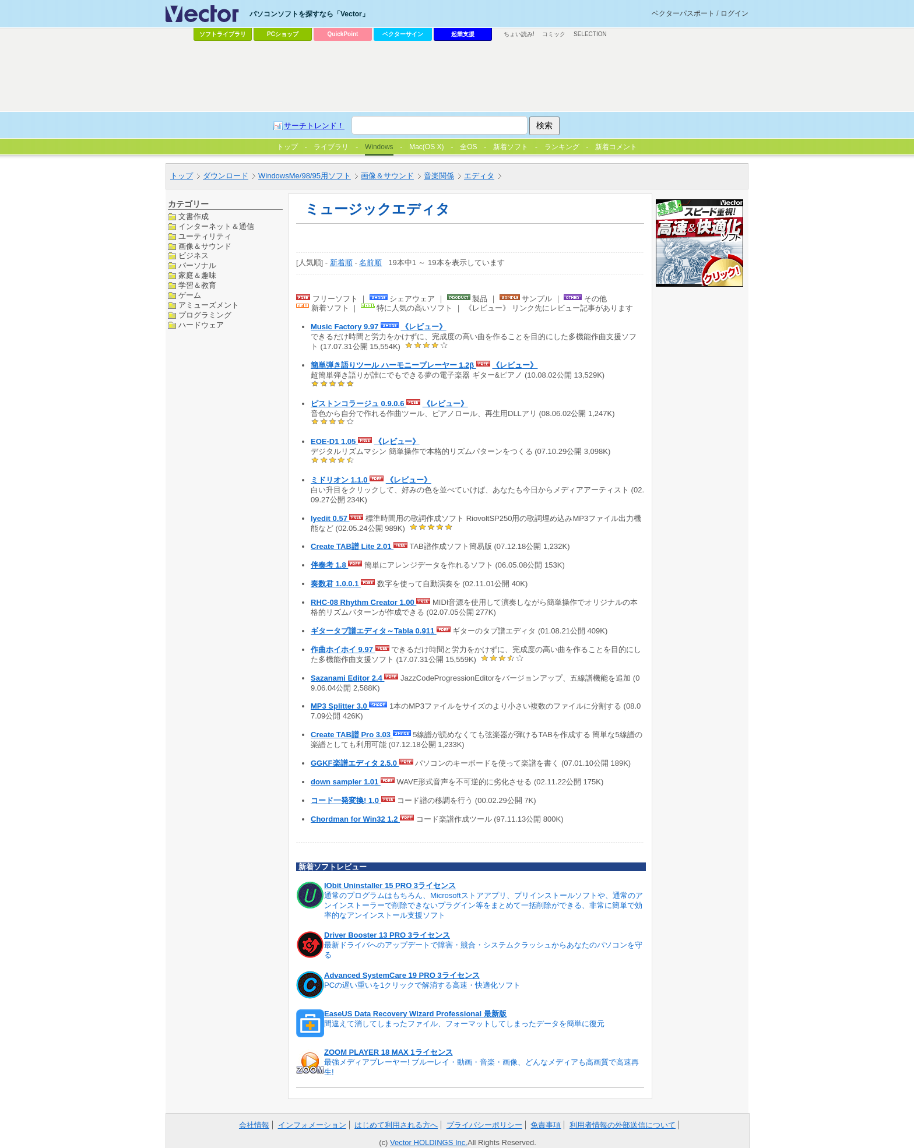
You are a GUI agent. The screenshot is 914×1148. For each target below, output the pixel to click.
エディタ (479, 175)
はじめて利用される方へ (396, 1125)
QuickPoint (343, 34)
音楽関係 (439, 175)
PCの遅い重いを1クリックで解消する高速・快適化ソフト (422, 985)
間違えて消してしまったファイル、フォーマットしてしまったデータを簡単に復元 (464, 1023)
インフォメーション (312, 1125)
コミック (553, 34)
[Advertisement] (457, 76)
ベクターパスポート (683, 13)
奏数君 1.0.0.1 (336, 583)
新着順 (341, 262)
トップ (181, 175)
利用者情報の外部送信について (623, 1125)
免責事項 (545, 1125)
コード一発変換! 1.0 (346, 800)
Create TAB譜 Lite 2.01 (352, 546)
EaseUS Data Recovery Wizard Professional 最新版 (415, 1013)
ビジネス (193, 255)
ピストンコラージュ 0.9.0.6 (358, 403)
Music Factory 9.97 (346, 326)
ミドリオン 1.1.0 (340, 480)
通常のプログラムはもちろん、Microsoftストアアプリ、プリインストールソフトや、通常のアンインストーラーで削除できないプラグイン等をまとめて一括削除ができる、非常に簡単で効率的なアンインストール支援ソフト (483, 905)
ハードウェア (201, 325)
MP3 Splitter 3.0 (340, 706)
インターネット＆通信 (216, 226)
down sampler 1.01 (346, 781)
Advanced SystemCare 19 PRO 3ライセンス (402, 975)
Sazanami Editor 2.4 (347, 678)
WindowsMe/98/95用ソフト (304, 175)
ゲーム (189, 295)
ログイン (734, 13)
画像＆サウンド (387, 175)
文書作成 (193, 216)
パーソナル (197, 265)
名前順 (370, 262)
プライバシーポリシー (484, 1125)
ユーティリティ (204, 236)
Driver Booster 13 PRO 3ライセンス (387, 935)
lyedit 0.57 (330, 518)
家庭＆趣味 (197, 275)
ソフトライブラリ (222, 34)
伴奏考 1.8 (329, 565)
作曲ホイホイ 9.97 (343, 649)
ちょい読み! (519, 34)
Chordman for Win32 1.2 (355, 819)
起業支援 (462, 34)
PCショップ (282, 34)
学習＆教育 (197, 285)
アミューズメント (208, 305)
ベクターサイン (402, 34)
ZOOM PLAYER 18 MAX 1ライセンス (388, 1052)
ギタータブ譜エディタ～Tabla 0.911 (374, 630)
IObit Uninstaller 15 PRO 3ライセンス (390, 885)
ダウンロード (225, 175)
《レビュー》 (424, 326)
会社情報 (254, 1125)
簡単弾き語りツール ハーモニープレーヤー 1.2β (393, 365)
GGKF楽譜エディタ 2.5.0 (355, 763)
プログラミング (204, 315)
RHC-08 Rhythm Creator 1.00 (363, 602)
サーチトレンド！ (314, 125)
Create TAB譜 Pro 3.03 (352, 734)
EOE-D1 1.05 (334, 441)
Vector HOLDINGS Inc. (428, 1142)
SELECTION (590, 34)
